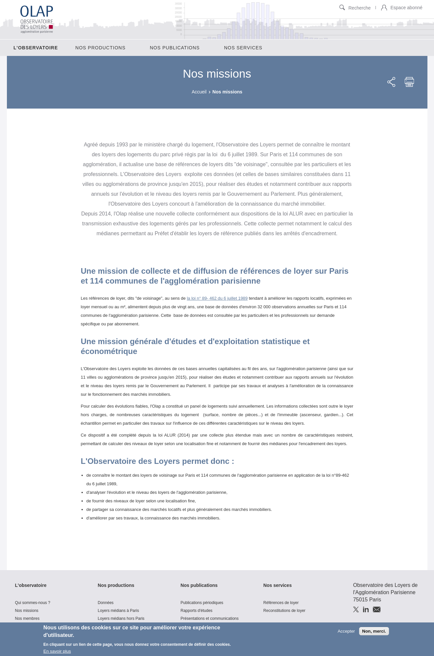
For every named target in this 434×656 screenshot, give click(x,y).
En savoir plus (57, 652)
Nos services (277, 585)
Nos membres (27, 618)
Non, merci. (374, 631)
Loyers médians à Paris (118, 610)
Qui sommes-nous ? (32, 602)
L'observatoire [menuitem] (35, 47)
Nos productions (116, 585)
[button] (384, 8)
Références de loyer (281, 602)
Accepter (346, 631)
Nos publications (199, 585)
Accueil (199, 91)
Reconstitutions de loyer (284, 610)
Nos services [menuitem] (243, 47)
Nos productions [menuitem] (100, 47)
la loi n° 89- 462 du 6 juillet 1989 (217, 298)
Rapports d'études (197, 610)
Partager (391, 82)
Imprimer (409, 82)
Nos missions (26, 610)
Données (106, 602)
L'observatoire (31, 585)
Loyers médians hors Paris (121, 618)
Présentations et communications (210, 618)
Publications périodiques (202, 602)
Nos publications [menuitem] (175, 47)
